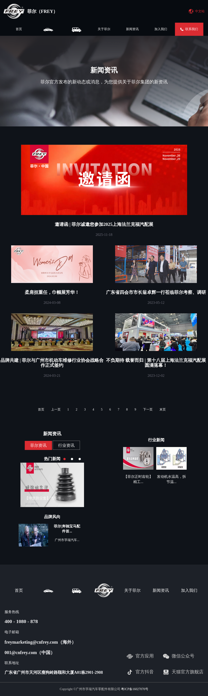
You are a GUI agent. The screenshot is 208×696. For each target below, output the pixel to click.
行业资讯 (66, 445)
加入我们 (160, 29)
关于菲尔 (104, 29)
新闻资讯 (132, 29)
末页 (162, 409)
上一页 (56, 409)
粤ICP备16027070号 (134, 689)
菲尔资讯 (38, 445)
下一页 (148, 409)
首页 (19, 29)
